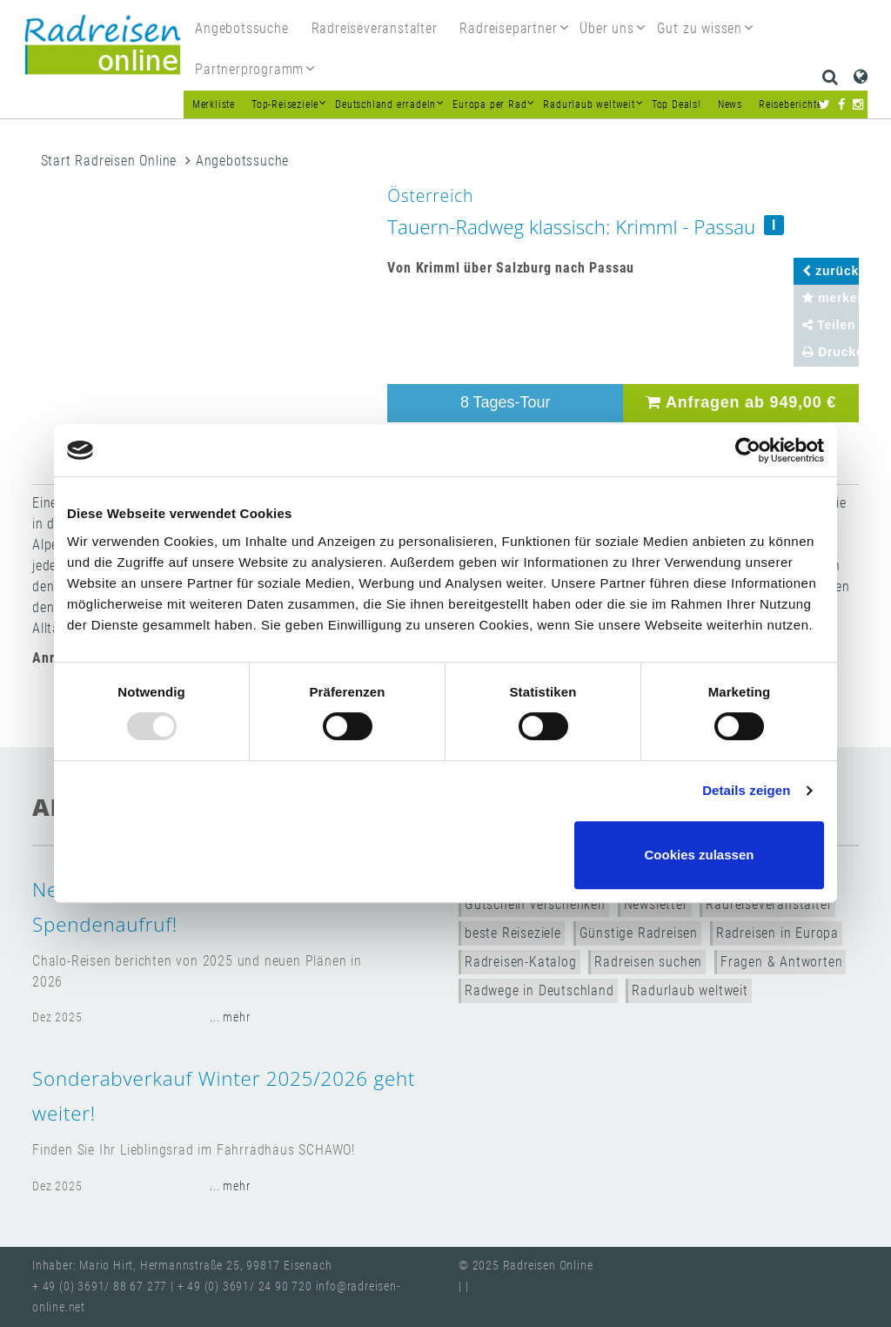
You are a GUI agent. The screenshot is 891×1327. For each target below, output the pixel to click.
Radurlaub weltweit (689, 990)
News (730, 104)
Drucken (830, 352)
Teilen (829, 325)
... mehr (230, 1017)
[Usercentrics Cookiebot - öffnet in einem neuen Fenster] (748, 450)
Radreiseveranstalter (769, 904)
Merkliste (213, 104)
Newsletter (656, 904)
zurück (830, 271)
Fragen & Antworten (781, 961)
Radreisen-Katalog (521, 961)
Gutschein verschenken (535, 904)
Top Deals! (676, 104)
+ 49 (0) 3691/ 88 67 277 (99, 1286)
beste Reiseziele (513, 933)
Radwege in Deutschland (539, 990)
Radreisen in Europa (777, 933)
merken (830, 298)
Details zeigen (746, 790)
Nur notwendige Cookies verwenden (442, 854)
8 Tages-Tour (505, 402)
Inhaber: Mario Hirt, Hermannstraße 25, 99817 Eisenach (182, 1265)
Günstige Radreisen (638, 933)
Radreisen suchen (648, 961)
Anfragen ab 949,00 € (741, 402)
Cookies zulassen (699, 854)
